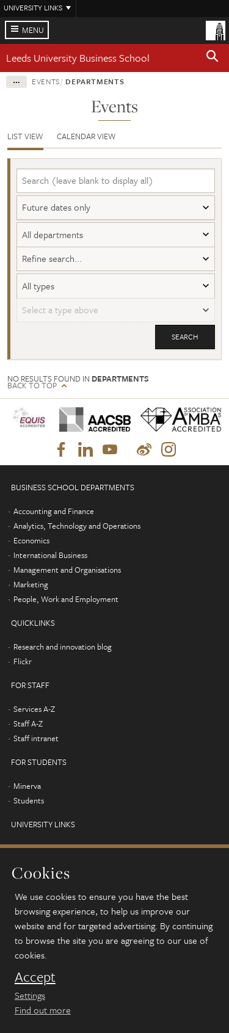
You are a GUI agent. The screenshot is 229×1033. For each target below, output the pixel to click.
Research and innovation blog (62, 646)
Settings (30, 995)
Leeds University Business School (78, 57)
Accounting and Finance (53, 511)
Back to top (32, 385)
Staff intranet (36, 738)
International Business (50, 555)
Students (28, 800)
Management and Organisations (67, 570)
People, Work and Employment (65, 599)
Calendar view (86, 136)
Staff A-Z (28, 723)
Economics (31, 540)
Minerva (27, 786)
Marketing (30, 584)
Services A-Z (34, 709)
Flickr (22, 661)
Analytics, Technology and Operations (76, 526)
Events (46, 81)
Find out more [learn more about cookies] (43, 1010)
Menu (33, 30)
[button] (212, 58)
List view (25, 136)
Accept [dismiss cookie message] (35, 977)
